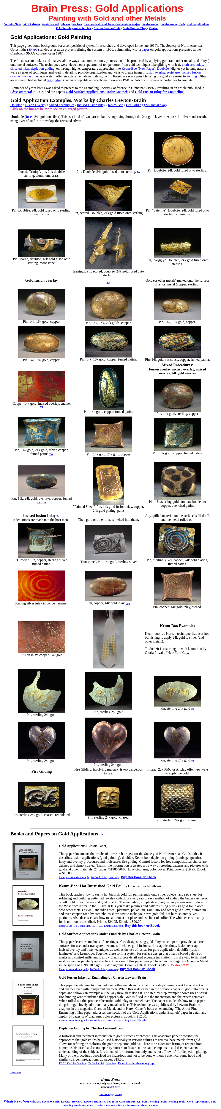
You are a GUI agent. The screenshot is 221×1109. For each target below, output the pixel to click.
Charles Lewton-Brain (107, 28)
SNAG (33, 49)
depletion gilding (42, 68)
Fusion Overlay (35, 105)
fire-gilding (54, 80)
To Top (118, 1094)
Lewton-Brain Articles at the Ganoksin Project (112, 24)
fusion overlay (155, 72)
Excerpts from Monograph (74, 877)
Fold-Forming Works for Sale (74, 28)
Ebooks (65, 24)
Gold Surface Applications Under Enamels (97, 92)
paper (145, 49)
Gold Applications (198, 24)
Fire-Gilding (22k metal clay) (146, 105)
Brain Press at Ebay (135, 28)
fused (29, 117)
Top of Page (114, 877)
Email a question (113, 925)
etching (192, 76)
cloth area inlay (192, 64)
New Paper (146, 68)
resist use (173, 72)
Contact (153, 28)
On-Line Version (72, 1063)
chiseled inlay (19, 68)
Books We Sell (50, 24)
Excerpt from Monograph (73, 969)
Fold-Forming (150, 24)
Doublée (163, 68)
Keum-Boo (129, 68)
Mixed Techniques (61, 105)
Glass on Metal (21, 92)
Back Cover (65, 925)
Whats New (12, 24)
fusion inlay (30, 76)
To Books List (99, 877)
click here (114, 1086)
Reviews (77, 24)
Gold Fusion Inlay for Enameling (159, 92)
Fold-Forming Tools (173, 24)
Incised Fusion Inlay (91, 105)
